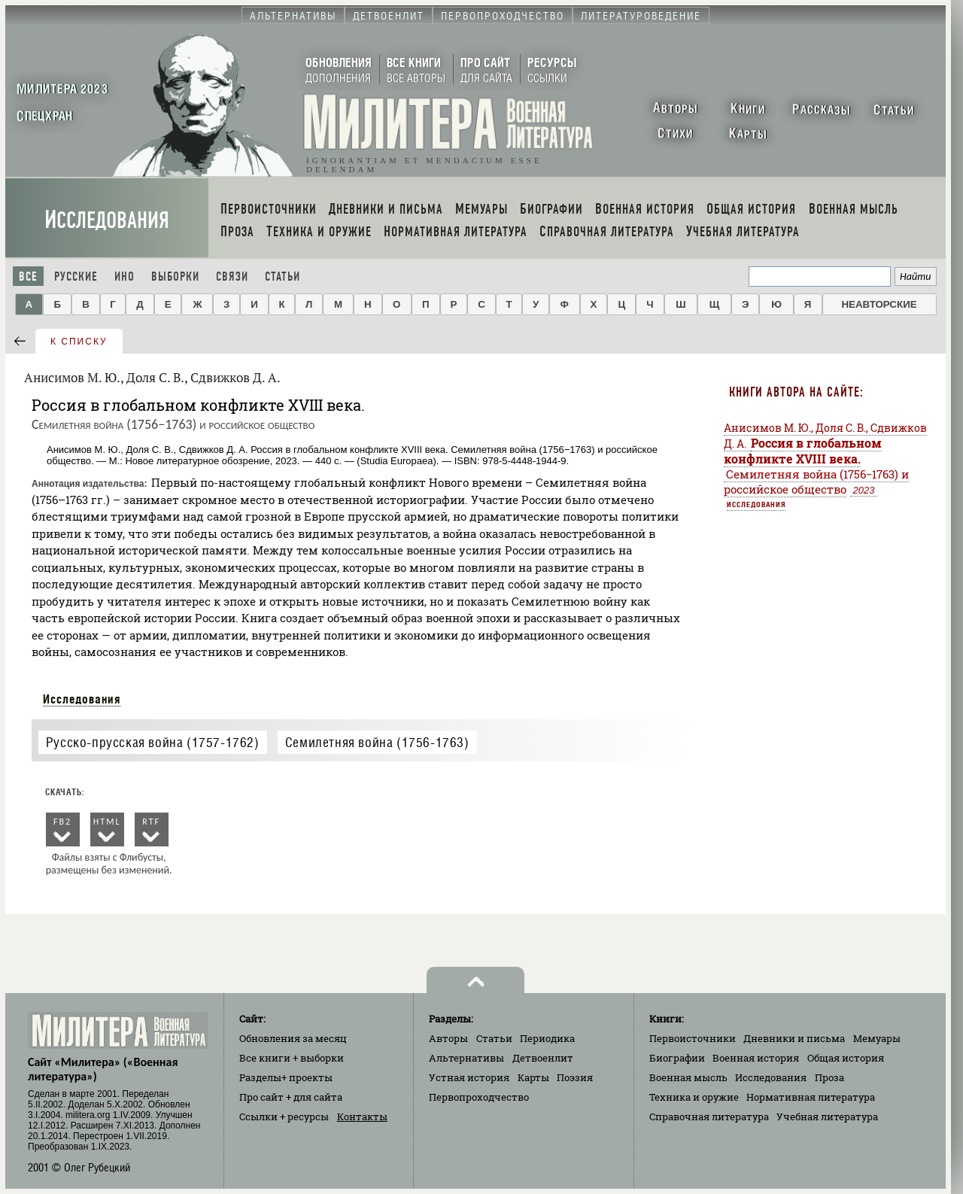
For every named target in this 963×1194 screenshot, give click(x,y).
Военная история (755, 1058)
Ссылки (284, 1116)
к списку (79, 341)
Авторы (448, 1038)
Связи (232, 276)
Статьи (282, 276)
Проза (829, 1077)
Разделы (286, 1077)
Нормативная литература (810, 1097)
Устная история (469, 1077)
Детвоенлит (542, 1058)
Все (28, 276)
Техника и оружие (694, 1097)
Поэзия (575, 1077)
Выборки (175, 276)
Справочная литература (709, 1116)
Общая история (845, 1058)
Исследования (106, 220)
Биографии (677, 1058)
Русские (76, 276)
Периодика (547, 1038)
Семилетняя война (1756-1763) (377, 742)
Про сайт (290, 1097)
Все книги (291, 1058)
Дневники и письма (794, 1038)
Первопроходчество (479, 1097)
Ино (124, 276)
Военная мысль (688, 1077)
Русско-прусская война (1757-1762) (153, 742)
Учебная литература (827, 1116)
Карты (533, 1077)
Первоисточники (692, 1038)
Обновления (293, 1038)
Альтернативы (466, 1058)
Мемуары (877, 1038)
